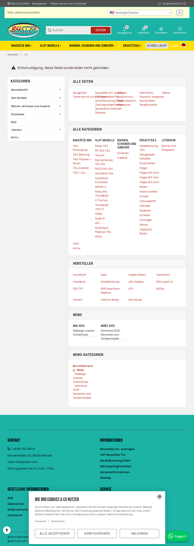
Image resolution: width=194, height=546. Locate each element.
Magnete (145, 210)
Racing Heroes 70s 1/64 (104, 162)
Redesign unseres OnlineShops (83, 332)
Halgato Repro (137, 274)
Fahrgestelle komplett (147, 156)
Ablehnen (139, 533)
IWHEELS (100, 187)
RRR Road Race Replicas (110, 290)
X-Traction (101, 200)
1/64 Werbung (81, 154)
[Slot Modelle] (51, 45)
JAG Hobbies (136, 281)
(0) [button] (171, 3)
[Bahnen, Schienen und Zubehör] (92, 45)
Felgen (144, 168)
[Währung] (174, 46)
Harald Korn (163, 274)
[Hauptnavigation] (97, 3)
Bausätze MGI (19, 89)
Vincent (99, 155)
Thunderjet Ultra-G (102, 207)
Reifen (143, 187)
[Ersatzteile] (132, 45)
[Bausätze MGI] (22, 45)
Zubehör (122, 157)
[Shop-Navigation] (18, 3)
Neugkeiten (39, 3)
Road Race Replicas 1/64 (103, 230)
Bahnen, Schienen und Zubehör (30, 106)
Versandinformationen (115, 472)
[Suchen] (71, 30)
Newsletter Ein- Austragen (117, 449)
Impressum (40, 521)
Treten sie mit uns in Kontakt (68, 3)
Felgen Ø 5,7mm (149, 177)
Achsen (144, 196)
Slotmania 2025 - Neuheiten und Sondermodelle (111, 334)
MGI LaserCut (164, 281)
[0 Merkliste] (143, 30)
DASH (98, 236)
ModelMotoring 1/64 (149, 148)
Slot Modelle (19, 98)
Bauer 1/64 (101, 146)
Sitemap (105, 477)
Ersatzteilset (147, 163)
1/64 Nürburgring (80, 148)
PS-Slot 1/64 (102, 150)
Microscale (135, 299)
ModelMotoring (110, 281)
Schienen (123, 153)
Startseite (13, 54)
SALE (76, 243)
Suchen (100, 30)
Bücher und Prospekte (169, 148)
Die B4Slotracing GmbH (115, 460)
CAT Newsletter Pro (113, 454)
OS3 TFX (78, 288)
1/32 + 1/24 (79, 172)
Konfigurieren (97, 533)
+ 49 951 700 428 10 (23, 449)
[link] (36, 90)
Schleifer (145, 215)
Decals (144, 224)
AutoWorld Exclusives (101, 180)
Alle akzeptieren (55, 533)
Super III (100, 218)
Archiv (77, 248)
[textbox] (140, 12)
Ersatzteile (17, 114)
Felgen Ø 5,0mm (149, 172)
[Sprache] (183, 45)
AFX (97, 223)
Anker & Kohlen (148, 191)
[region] (97, 45)
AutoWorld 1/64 (104, 173)
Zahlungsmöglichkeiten (115, 466)
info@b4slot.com (26, 462)
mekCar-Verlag (110, 299)
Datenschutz (58, 521)
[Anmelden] (161, 30)
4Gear (98, 213)
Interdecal (79, 281)
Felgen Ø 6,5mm (149, 182)
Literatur (16, 129)
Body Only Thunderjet (102, 193)
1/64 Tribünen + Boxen (82, 161)
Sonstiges (146, 220)
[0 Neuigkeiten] (124, 30)
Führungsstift (148, 201)
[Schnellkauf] (157, 46)
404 (26, 54)
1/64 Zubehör (81, 168)
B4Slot (160, 288)
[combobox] (140, 12)
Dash (104, 274)
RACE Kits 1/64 (104, 168)
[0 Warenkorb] (179, 30)
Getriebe (145, 205)
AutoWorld (79, 274)
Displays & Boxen (146, 231)
